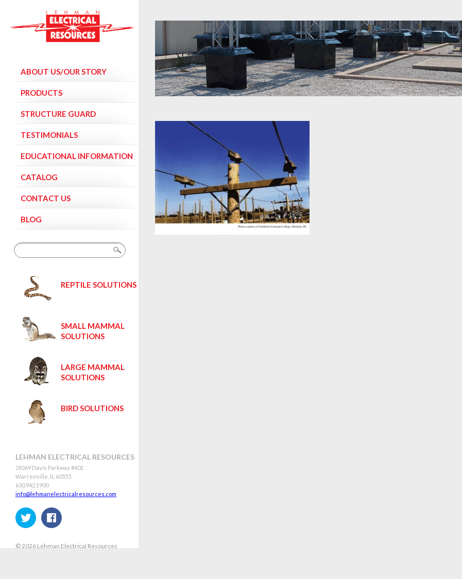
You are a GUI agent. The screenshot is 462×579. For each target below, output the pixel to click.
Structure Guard (58, 113)
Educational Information (77, 156)
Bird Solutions (92, 408)
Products (41, 92)
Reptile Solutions (98, 284)
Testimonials (49, 134)
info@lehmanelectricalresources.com (65, 493)
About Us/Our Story (64, 71)
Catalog (39, 177)
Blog (31, 219)
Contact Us (46, 198)
